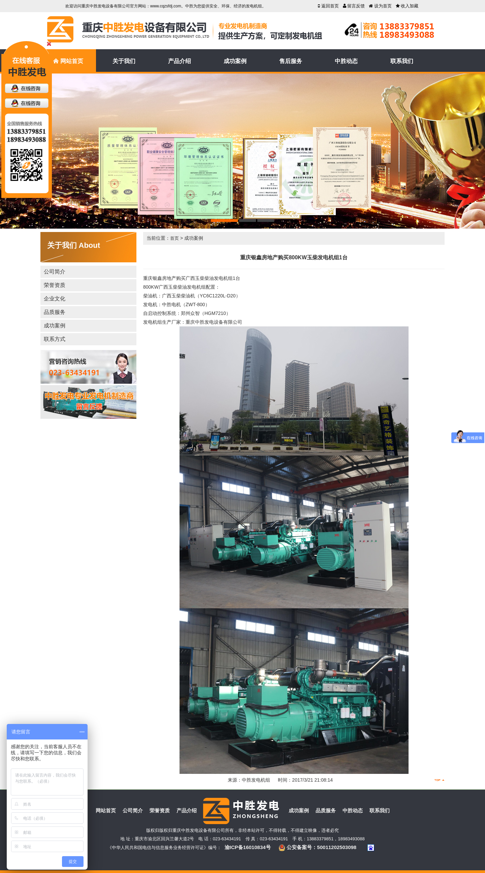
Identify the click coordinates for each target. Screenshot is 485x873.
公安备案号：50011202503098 (317, 847)
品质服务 (54, 312)
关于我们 (123, 61)
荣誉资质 (54, 285)
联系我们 (401, 61)
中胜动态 (346, 61)
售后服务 (290, 61)
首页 (174, 238)
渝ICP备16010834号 (248, 847)
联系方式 (54, 339)
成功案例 (235, 61)
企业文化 (54, 298)
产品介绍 (179, 61)
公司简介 (54, 271)
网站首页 (68, 61)
